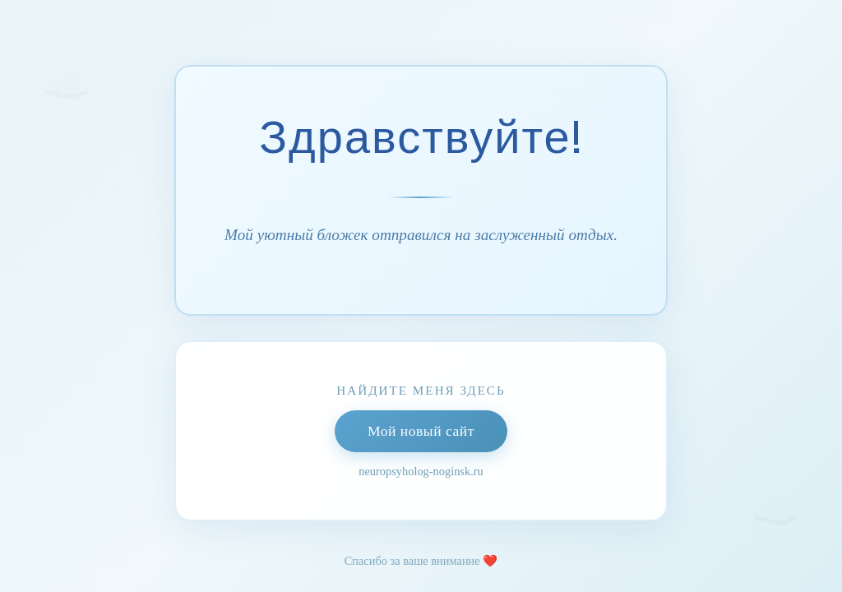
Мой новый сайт (421, 431)
